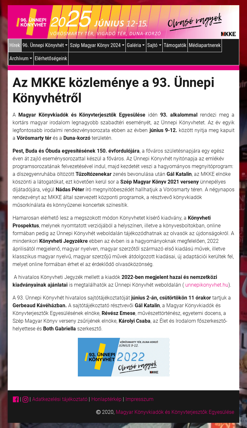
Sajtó (154, 45)
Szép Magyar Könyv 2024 (97, 45)
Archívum (20, 58)
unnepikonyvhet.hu (206, 285)
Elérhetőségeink (51, 58)
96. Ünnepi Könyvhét (45, 45)
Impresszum (139, 399)
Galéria (136, 45)
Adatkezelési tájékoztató (59, 399)
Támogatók (175, 45)
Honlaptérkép (107, 399)
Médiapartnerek (205, 45)
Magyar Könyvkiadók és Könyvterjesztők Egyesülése (175, 412)
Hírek (14, 45)
